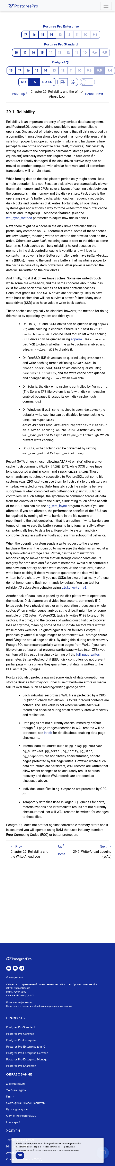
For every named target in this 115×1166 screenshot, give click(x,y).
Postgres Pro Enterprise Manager (27, 1059)
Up (23, 94)
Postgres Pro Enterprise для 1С (25, 1047)
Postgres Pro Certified (20, 1034)
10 (85, 35)
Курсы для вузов (17, 1109)
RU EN (47, 81)
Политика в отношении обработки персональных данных (39, 1006)
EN (34, 82)
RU (23, 82)
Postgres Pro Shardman (21, 1066)
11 (77, 35)
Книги (10, 1097)
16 (34, 35)
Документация (15, 1084)
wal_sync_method (19, 218)
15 (42, 35)
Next (99, 94)
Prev (15, 94)
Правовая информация (19, 1002)
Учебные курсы (16, 1090)
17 (25, 35)
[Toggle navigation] (106, 6)
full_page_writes (88, 650)
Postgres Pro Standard (61, 44)
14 (51, 35)
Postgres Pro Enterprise (61, 26)
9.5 (104, 53)
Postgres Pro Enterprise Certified (27, 1053)
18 (16, 53)
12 (68, 35)
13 (60, 35)
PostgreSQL (61, 62)
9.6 (95, 35)
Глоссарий (13, 1122)
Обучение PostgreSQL (21, 1116)
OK (20, 1155)
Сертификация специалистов (25, 1103)
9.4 (109, 70)
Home (89, 94)
